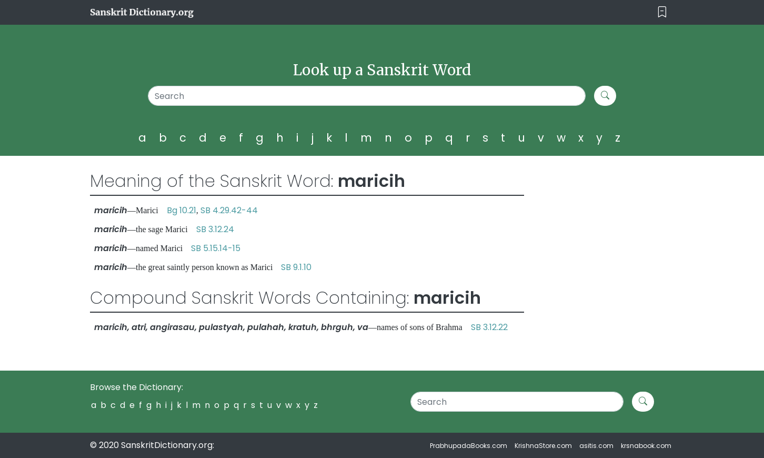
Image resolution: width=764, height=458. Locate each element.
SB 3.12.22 (489, 327)
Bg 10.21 (181, 210)
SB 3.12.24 (215, 229)
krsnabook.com (646, 445)
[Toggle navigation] (662, 12)
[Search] (367, 96)
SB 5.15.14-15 (215, 248)
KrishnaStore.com (543, 445)
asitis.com (596, 445)
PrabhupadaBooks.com (468, 445)
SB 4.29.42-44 (229, 210)
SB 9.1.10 (296, 267)
